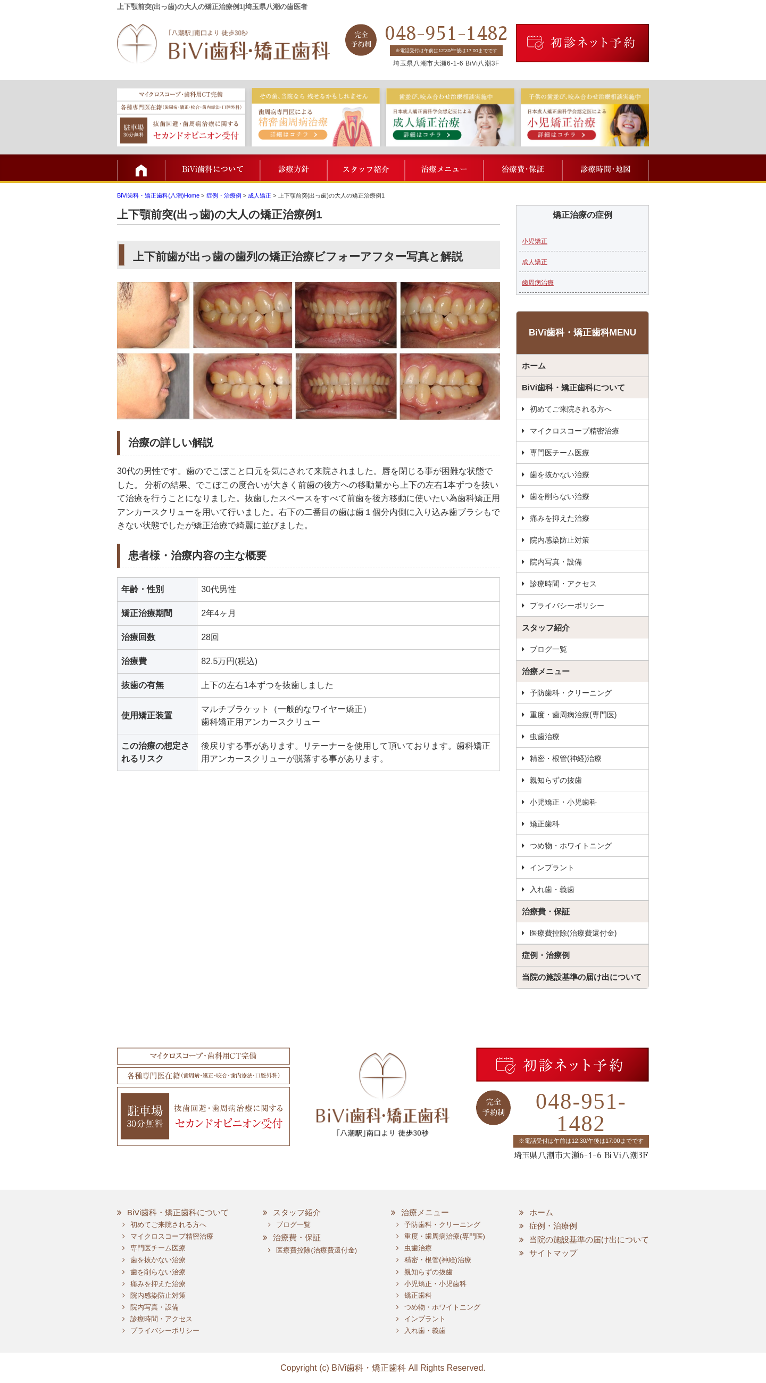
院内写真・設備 (556, 562)
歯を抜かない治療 (559, 474)
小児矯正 (534, 241)
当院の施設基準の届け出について (582, 976)
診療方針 (294, 167)
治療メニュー (442, 167)
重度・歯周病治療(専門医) (573, 714)
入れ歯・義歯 (552, 889)
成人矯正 (534, 262)
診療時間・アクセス (563, 583)
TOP (141, 167)
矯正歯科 (545, 824)
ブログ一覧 (548, 649)
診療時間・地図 (605, 167)
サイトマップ (553, 1252)
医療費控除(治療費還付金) (573, 933)
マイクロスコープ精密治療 (574, 431)
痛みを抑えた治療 (559, 518)
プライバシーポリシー (567, 605)
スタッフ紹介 (365, 167)
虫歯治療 (545, 736)
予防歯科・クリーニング (571, 693)
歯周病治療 (538, 283)
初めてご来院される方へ (571, 409)
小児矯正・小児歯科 (563, 802)
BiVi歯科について (213, 167)
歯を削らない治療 (559, 496)
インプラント (552, 867)
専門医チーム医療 (559, 452)
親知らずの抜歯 (556, 780)
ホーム (534, 365)
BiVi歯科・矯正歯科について (573, 387)
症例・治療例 (546, 955)
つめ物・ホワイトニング (571, 845)
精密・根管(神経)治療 (566, 758)
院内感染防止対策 (559, 540)
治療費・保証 (521, 167)
